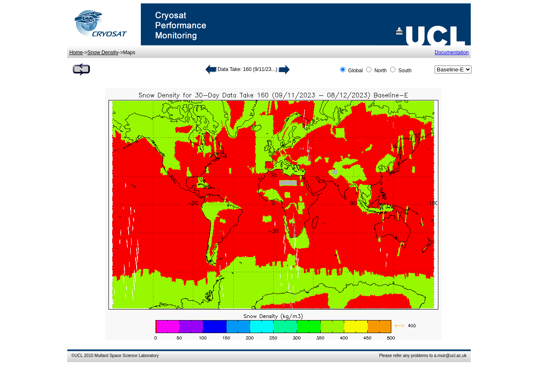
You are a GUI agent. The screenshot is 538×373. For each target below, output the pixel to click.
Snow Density (102, 52)
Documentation (452, 52)
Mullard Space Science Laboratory (127, 355)
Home (76, 52)
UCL (78, 355)
